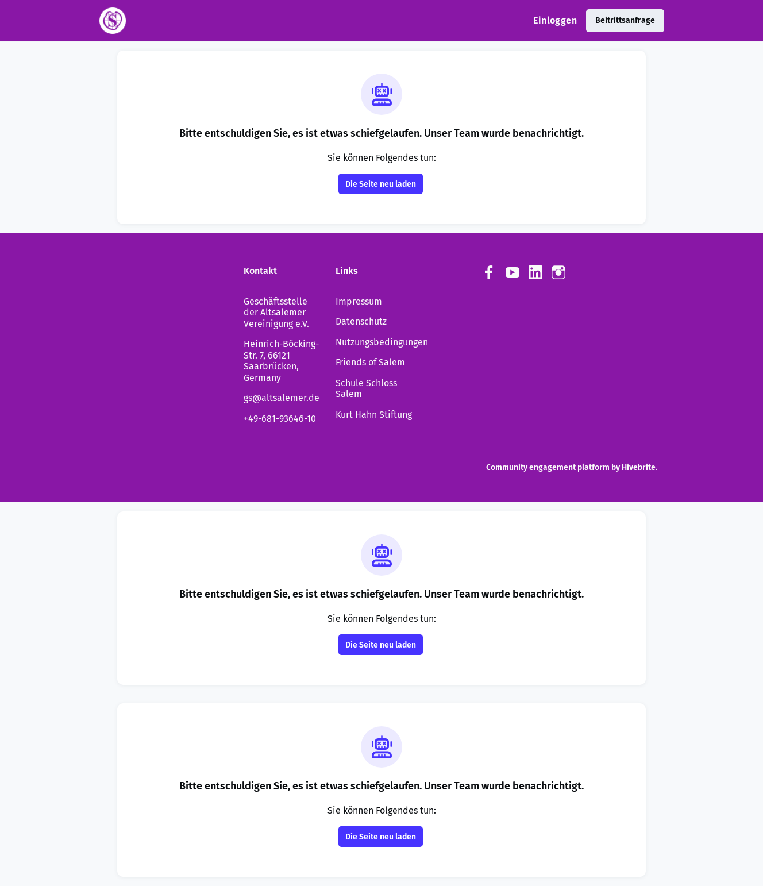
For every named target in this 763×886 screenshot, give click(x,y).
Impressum (359, 301)
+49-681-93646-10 (280, 418)
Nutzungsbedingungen (382, 342)
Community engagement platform (548, 467)
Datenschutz (361, 321)
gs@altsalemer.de (281, 397)
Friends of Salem (370, 362)
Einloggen (555, 20)
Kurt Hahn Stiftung (374, 414)
